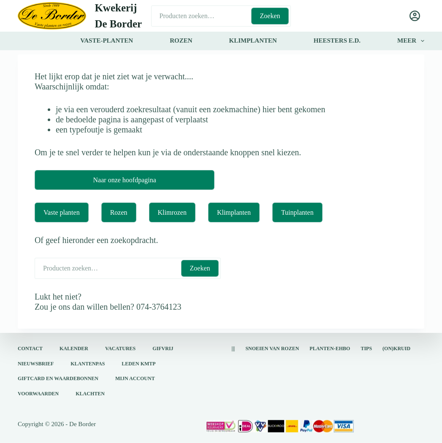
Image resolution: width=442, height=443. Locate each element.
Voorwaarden (38, 393)
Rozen (118, 212)
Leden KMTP (138, 363)
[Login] (414, 16)
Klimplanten (234, 212)
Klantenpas (88, 363)
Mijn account (135, 378)
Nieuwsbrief (36, 363)
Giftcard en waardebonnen (58, 378)
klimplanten (253, 40)
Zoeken (270, 15)
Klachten (90, 393)
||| (233, 348)
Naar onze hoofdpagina (124, 180)
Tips (366, 348)
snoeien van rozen (272, 348)
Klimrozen (172, 212)
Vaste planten (61, 212)
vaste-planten (106, 40)
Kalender (74, 348)
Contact (30, 348)
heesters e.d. (337, 40)
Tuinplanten (297, 212)
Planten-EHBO (329, 348)
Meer (410, 41)
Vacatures (120, 348)
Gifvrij (162, 348)
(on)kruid (396, 348)
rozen (181, 40)
